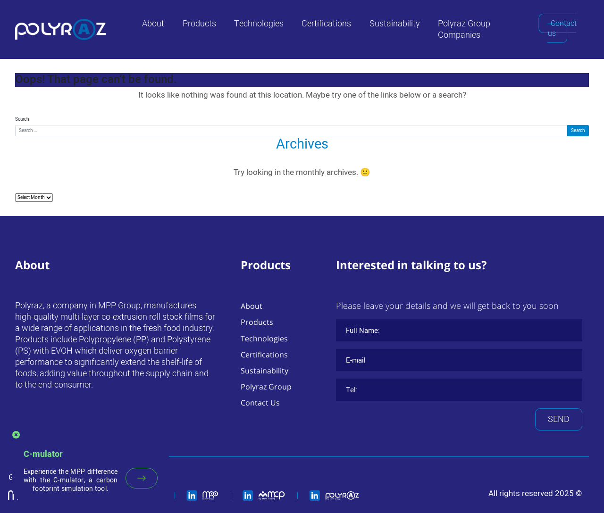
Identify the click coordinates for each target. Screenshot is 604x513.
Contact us (562, 28)
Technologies (259, 23)
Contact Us (260, 402)
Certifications (326, 23)
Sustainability (394, 23)
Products (199, 23)
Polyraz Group (266, 386)
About (153, 23)
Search (22, 119)
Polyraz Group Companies (464, 29)
